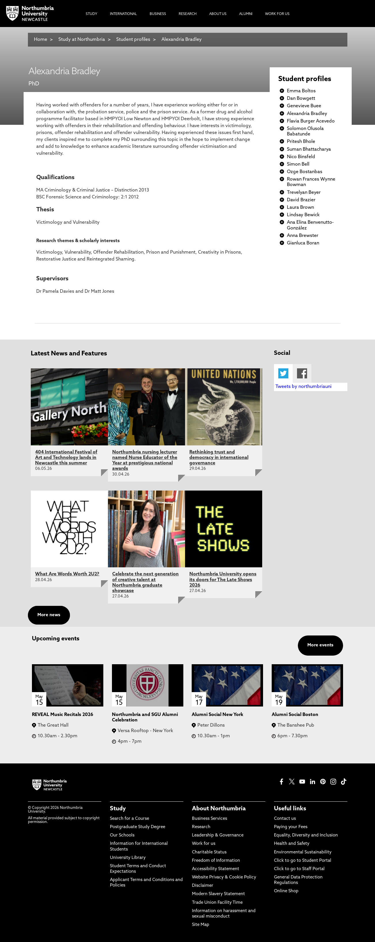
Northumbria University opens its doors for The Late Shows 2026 (222, 579)
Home (40, 39)
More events (320, 645)
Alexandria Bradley (181, 39)
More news (48, 615)
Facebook (302, 373)
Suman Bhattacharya (309, 149)
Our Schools (122, 835)
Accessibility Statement (215, 869)
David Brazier (301, 200)
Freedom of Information (216, 861)
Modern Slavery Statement (218, 894)
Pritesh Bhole (301, 141)
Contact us (285, 819)
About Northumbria (219, 809)
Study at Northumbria (81, 39)
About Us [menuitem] (217, 14)
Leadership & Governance (217, 835)
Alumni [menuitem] (245, 14)
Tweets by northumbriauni (303, 386)
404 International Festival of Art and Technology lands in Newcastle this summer (66, 458)
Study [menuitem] (91, 14)
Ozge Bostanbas (304, 172)
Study (118, 809)
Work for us (203, 844)
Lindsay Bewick (303, 215)
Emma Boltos (301, 91)
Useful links (290, 809)
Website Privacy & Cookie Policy (224, 877)
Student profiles (133, 39)
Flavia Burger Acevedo (311, 121)
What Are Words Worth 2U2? (67, 574)
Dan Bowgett (301, 98)
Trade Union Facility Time (217, 903)
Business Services (209, 819)
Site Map (200, 925)
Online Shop (286, 891)
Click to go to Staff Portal (299, 869)
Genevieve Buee (304, 106)
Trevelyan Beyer (304, 192)
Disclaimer (202, 886)
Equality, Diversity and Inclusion (306, 835)
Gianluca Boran (303, 243)
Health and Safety (291, 844)
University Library (128, 858)
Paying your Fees (290, 827)
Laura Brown (300, 207)
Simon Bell (298, 164)
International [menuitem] (123, 14)
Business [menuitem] (158, 14)
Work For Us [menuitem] (277, 14)
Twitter (283, 373)
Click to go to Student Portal (302, 861)
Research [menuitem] (188, 14)
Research (201, 827)
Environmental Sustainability (303, 852)
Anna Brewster (302, 235)
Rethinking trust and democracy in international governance (218, 458)
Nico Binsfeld (301, 157)
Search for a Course (129, 819)
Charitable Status (209, 852)
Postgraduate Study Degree (137, 827)
